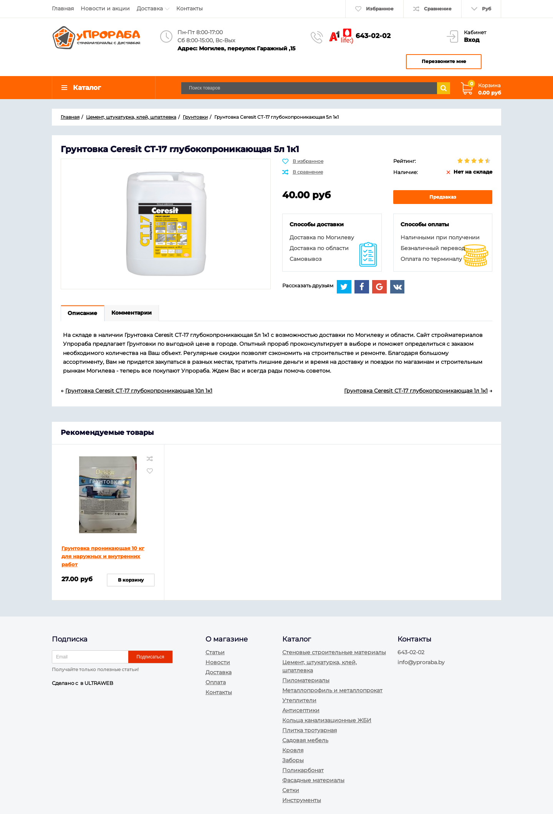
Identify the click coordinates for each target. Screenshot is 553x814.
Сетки (290, 790)
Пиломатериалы (305, 680)
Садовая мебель (305, 740)
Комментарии (132, 314)
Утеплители (299, 700)
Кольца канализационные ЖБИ (326, 720)
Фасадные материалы (313, 780)
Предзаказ (442, 198)
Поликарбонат (303, 770)
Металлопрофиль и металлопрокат (332, 690)
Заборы (293, 760)
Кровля (292, 750)
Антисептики (301, 710)
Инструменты (301, 800)
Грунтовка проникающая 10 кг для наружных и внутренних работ (102, 557)
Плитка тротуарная (309, 730)
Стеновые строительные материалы (334, 652)
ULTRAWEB (98, 683)
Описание (83, 314)
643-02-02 (373, 36)
